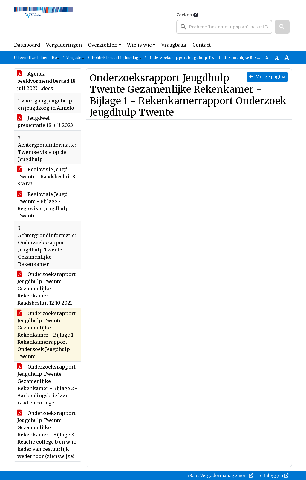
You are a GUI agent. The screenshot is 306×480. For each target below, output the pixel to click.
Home (57, 57)
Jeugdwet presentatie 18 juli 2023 (45, 121)
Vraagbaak (173, 45)
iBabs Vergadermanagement (220, 475)
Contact (201, 45)
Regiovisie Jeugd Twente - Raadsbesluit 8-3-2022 (47, 176)
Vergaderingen (64, 45)
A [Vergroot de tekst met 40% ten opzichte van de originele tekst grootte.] (286, 57)
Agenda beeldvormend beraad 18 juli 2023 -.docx (46, 81)
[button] (282, 27)
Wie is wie (139, 45)
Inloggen (275, 475)
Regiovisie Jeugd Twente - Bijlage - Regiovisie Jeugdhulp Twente (43, 205)
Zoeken (184, 15)
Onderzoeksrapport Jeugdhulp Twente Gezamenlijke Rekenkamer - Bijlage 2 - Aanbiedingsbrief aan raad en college (47, 385)
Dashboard (27, 45)
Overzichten (102, 45)
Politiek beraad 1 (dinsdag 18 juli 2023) (126, 57)
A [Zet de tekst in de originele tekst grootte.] (266, 58)
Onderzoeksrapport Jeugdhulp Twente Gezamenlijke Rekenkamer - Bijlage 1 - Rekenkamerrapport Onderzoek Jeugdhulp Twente (47, 334)
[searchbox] (224, 27)
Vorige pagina (267, 76)
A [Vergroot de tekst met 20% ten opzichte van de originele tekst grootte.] (277, 57)
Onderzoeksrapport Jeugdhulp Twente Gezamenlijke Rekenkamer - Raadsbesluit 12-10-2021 (46, 288)
